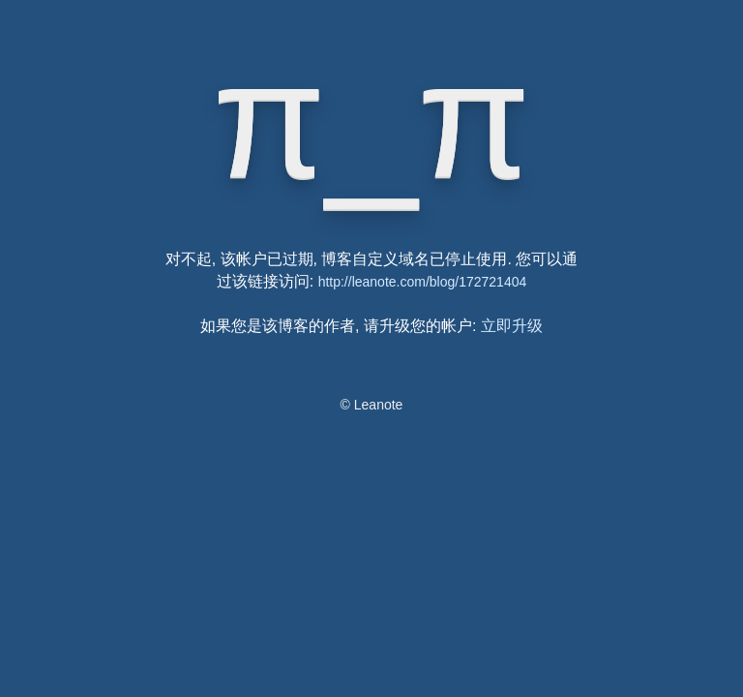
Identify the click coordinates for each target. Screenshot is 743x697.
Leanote (378, 404)
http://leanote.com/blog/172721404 (422, 281)
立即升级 (512, 326)
